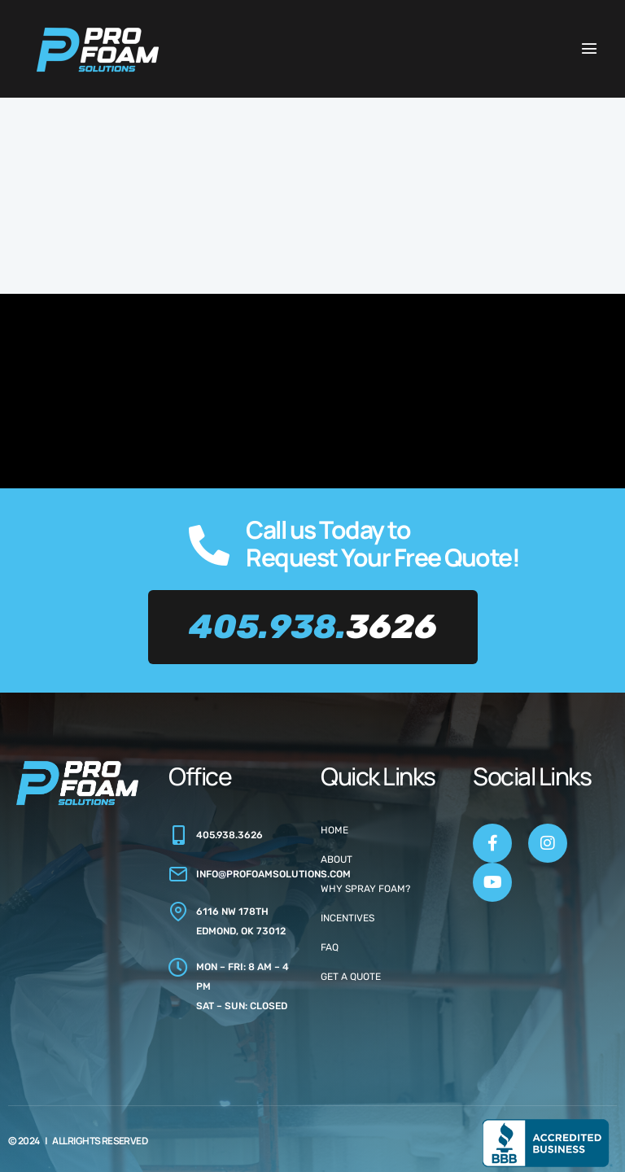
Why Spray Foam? (365, 888)
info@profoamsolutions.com (273, 874)
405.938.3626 (229, 835)
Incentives (347, 918)
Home (334, 830)
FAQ (330, 947)
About (336, 859)
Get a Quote (351, 976)
